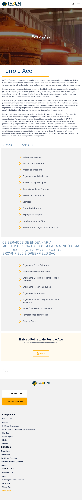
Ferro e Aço (6, 490)
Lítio (4, 476)
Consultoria (5, 455)
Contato (5, 422)
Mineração (6, 483)
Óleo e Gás (6, 487)
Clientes (5, 433)
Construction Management (12, 462)
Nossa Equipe (7, 437)
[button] (41, 353)
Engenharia (5, 451)
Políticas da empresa (10, 426)
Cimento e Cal (7, 473)
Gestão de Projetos (9, 458)
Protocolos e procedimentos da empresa (18, 429)
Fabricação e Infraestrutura (13, 480)
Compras (4, 465)
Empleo (5, 444)
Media (4, 440)
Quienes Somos (8, 419)
